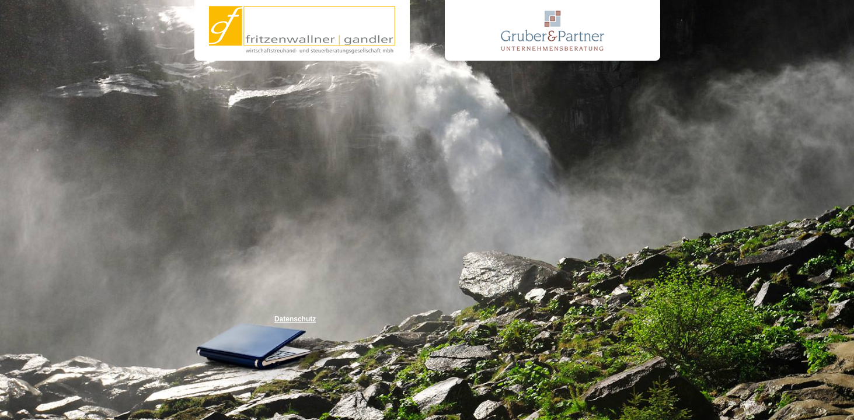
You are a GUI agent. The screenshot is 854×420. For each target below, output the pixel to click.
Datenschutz (295, 319)
